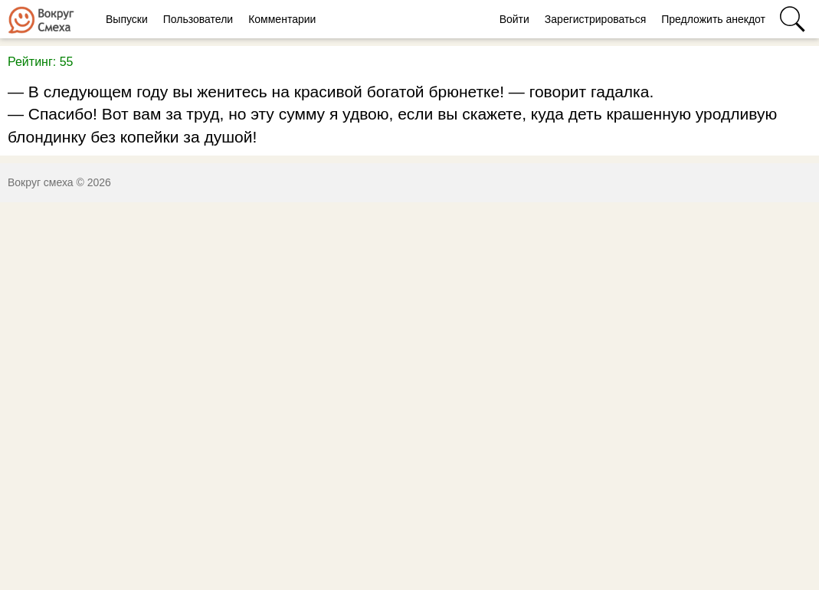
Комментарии (282, 19)
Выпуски (127, 19)
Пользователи (198, 19)
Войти (514, 19)
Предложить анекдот (713, 19)
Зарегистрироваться (595, 19)
